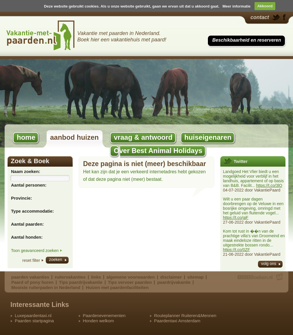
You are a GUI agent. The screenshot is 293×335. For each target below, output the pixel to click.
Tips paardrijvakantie (80, 282)
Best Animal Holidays (41, 35)
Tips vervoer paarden (130, 282)
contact (259, 17)
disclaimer (171, 277)
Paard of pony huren (32, 282)
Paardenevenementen (104, 315)
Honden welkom (98, 320)
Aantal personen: (29, 185)
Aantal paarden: (27, 224)
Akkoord (265, 6)
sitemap (195, 277)
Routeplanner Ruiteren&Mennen (185, 315)
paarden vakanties (30, 277)
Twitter (241, 161)
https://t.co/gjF (235, 217)
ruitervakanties (70, 277)
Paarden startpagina (34, 320)
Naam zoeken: (25, 171)
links (96, 277)
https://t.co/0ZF (236, 249)
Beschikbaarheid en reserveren (246, 40)
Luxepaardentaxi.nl (33, 315)
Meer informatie (236, 6)
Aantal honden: (27, 237)
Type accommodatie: (32, 211)
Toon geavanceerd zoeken (34, 250)
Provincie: (21, 198)
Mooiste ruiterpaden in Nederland (45, 287)
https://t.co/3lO (269, 185)
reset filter (31, 260)
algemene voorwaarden (131, 277)
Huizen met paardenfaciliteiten (117, 287)
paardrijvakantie (174, 282)
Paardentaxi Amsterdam (177, 320)
